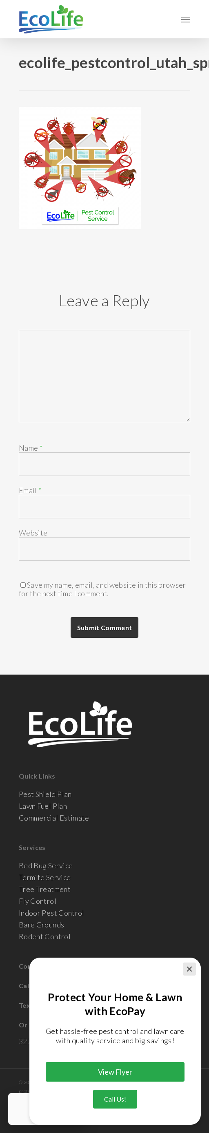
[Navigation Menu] (185, 19)
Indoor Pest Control (51, 913)
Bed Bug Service (46, 865)
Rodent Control (45, 936)
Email (30, 490)
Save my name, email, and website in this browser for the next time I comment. (102, 589)
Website (33, 532)
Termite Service (45, 877)
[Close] (189, 969)
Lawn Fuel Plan (43, 806)
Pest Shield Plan (45, 794)
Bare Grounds (41, 925)
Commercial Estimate (54, 818)
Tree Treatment (45, 889)
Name (30, 447)
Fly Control (37, 901)
